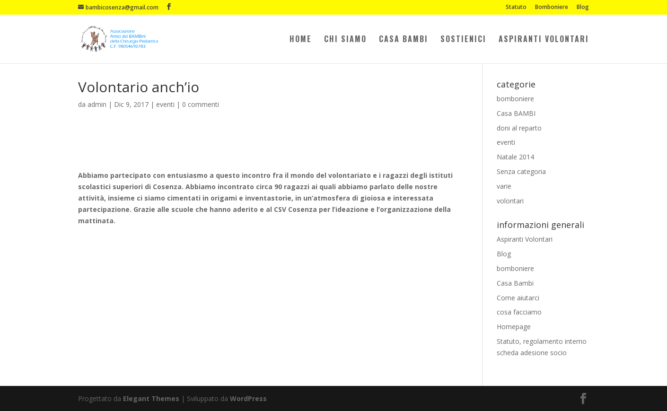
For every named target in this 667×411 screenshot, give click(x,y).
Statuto (516, 7)
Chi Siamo (345, 39)
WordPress (248, 398)
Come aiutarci (518, 297)
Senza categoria (521, 171)
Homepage (514, 326)
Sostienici (463, 39)
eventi (165, 104)
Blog (583, 7)
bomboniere (515, 98)
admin (97, 104)
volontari (510, 200)
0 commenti (200, 104)
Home (301, 39)
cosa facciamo (519, 311)
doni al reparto (519, 127)
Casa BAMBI (516, 113)
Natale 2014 (515, 156)
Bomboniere (551, 7)
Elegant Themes (151, 398)
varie (504, 186)
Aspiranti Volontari (544, 39)
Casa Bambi (403, 39)
